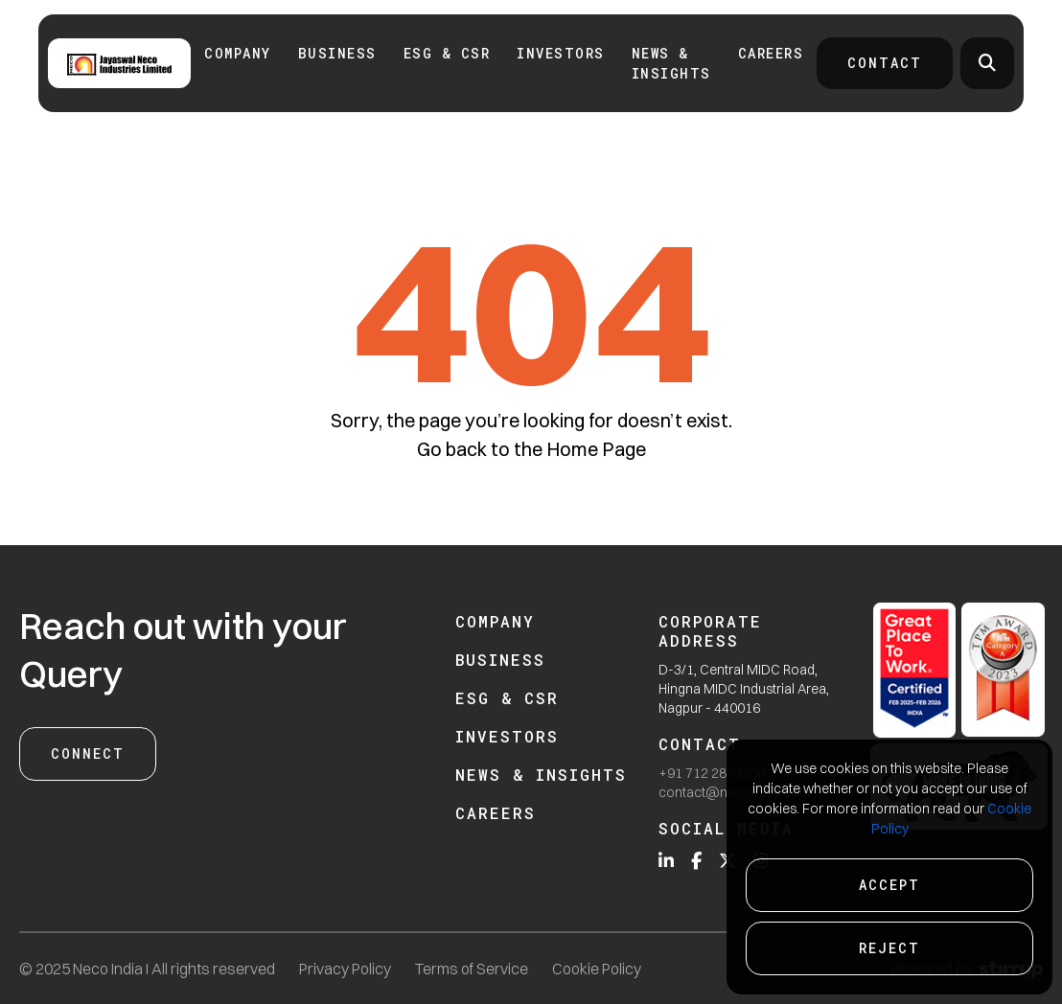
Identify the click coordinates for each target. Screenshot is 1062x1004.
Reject (889, 948)
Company (237, 53)
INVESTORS (561, 53)
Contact (884, 63)
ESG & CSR (447, 53)
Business (337, 53)
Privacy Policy (345, 968)
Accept (889, 885)
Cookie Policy (596, 968)
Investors (507, 736)
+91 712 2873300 (711, 773)
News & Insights (671, 63)
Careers (771, 53)
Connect (88, 753)
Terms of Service (471, 968)
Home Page (596, 449)
